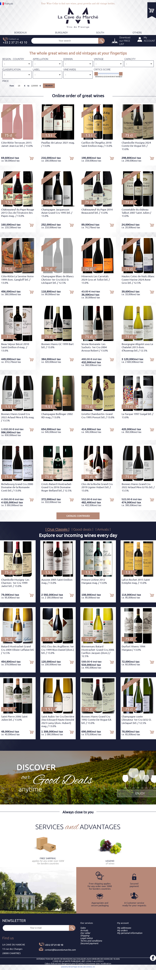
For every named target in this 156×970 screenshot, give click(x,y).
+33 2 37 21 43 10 (54, 945)
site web (80, 967)
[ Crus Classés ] (57, 529)
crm (94, 967)
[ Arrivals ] (103, 529)
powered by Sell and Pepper (69, 967)
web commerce (87, 967)
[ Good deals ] (82, 529)
